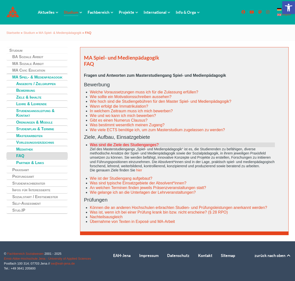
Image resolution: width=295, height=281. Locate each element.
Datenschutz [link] (178, 255)
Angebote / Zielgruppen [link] (36, 84)
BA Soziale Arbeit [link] (27, 57)
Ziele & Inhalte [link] (28, 97)
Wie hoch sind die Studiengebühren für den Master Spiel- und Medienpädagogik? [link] (160, 101)
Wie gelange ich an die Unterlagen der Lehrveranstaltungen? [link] (143, 192)
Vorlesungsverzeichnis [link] (35, 142)
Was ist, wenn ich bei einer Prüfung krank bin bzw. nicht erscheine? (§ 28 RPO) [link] (159, 212)
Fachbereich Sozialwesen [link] (25, 253)
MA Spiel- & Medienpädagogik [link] (60, 33)
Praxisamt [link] (20, 170)
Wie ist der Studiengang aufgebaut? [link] (121, 178)
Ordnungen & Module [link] (34, 122)
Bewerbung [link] (25, 90)
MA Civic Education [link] (28, 70)
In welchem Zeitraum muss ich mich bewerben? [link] (131, 111)
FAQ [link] (20, 156)
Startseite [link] (13, 33)
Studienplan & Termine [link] (35, 129)
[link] (288, 7)
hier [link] (139, 170)
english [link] (284, 14)
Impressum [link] (149, 255)
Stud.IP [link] (18, 210)
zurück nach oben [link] (273, 255)
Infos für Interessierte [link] (31, 190)
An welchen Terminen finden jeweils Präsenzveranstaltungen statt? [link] (148, 188)
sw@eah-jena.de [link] (63, 263)
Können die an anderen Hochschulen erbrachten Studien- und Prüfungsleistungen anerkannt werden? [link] (178, 207)
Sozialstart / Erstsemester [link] (35, 197)
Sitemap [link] (228, 255)
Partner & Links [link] (30, 163)
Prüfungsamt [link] (23, 176)
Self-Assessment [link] (26, 203)
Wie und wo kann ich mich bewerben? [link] (123, 116)
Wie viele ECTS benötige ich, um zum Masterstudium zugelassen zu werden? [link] (157, 130)
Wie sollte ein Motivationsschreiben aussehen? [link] (131, 97)
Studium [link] (29, 33)
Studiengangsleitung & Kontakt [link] (35, 113)
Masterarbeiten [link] (29, 136)
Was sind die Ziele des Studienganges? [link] (124, 145)
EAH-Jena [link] (122, 255)
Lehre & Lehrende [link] (31, 104)
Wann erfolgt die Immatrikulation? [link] (119, 106)
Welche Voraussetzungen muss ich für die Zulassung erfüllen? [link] (144, 92)
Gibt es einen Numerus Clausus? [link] (119, 120)
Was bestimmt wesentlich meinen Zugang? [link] (127, 125)
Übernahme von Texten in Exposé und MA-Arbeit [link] (132, 221)
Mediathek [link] (24, 149)
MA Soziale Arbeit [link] (28, 64)
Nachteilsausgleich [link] (106, 217)
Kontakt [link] (205, 255)
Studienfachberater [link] (28, 183)
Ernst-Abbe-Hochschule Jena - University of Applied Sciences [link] (47, 258)
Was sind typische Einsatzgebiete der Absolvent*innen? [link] (138, 183)
